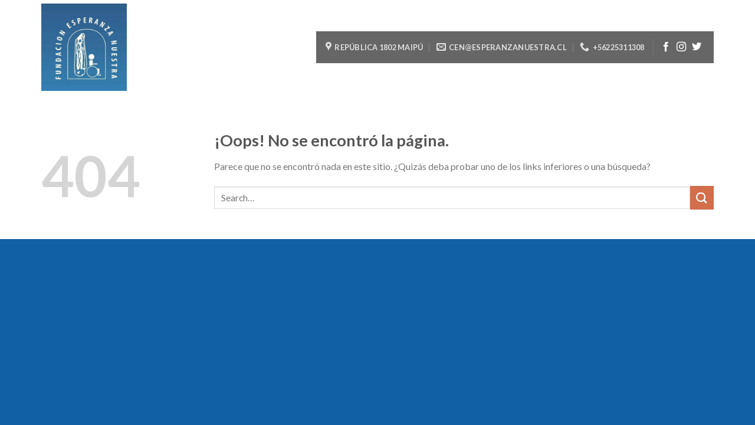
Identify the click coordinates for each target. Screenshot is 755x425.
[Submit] (702, 197)
